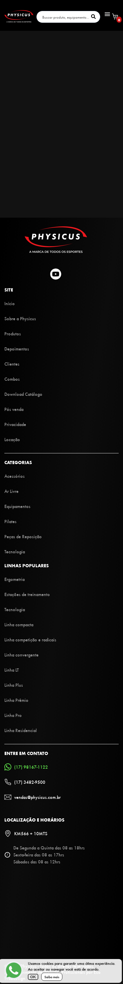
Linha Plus (13, 685)
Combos (12, 379)
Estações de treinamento (27, 594)
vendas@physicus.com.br (32, 797)
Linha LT (11, 670)
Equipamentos (17, 506)
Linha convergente (21, 655)
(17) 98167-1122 (26, 766)
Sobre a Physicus (20, 318)
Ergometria (14, 579)
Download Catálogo (23, 394)
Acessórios (14, 476)
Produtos (12, 333)
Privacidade (15, 424)
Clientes (11, 364)
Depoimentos (16, 349)
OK (33, 977)
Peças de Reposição (23, 536)
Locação (12, 439)
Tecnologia (14, 551)
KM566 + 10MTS (25, 833)
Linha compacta (18, 624)
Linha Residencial (20, 730)
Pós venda (13, 409)
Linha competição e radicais (30, 639)
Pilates (10, 521)
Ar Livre (11, 491)
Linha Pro (13, 715)
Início (9, 303)
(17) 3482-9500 (24, 782)
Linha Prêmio (16, 700)
